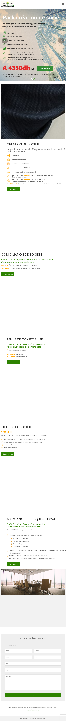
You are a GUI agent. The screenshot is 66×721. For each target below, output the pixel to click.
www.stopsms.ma (33, 710)
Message (33, 682)
